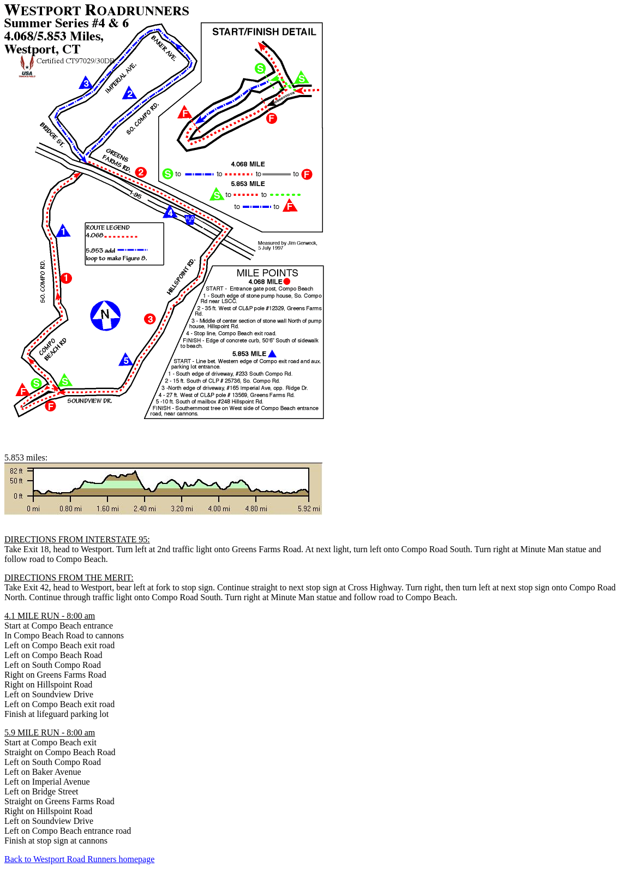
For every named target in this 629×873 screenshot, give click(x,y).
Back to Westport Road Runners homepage (79, 859)
